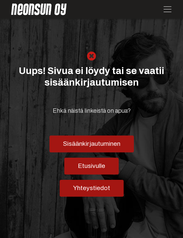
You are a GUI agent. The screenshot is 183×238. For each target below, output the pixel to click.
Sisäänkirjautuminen (91, 143)
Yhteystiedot (91, 187)
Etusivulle (91, 165)
